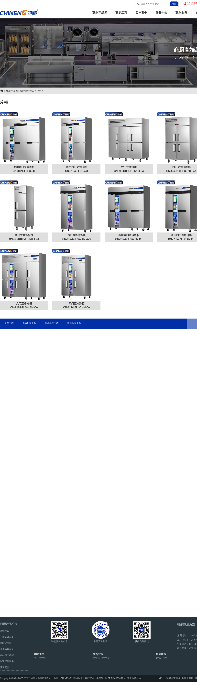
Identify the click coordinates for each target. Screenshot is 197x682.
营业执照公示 (134, 678)
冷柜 (39, 91)
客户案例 (141, 12)
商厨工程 (121, 12)
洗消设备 (4, 631)
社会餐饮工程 (59, 325)
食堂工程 (10, 325)
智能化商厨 (5, 643)
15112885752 (41, 658)
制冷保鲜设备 (27, 91)
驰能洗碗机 (187, 678)
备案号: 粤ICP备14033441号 (110, 678)
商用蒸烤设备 (7, 649)
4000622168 (160, 658)
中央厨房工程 (84, 325)
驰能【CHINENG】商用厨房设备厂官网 (74, 678)
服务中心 (161, 12)
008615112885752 (101, 658)
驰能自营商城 (173, 678)
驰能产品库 (99, 12)
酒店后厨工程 (33, 325)
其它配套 (4, 667)
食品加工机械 (7, 655)
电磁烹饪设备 (7, 637)
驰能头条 (181, 12)
